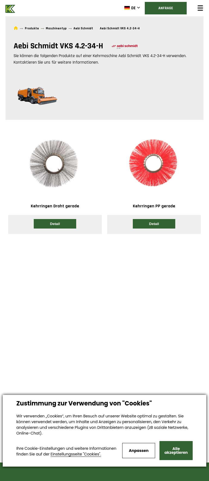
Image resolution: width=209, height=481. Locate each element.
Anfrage (165, 8)
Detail (55, 224)
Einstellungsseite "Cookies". (76, 454)
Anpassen (138, 450)
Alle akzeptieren (176, 450)
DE (130, 8)
